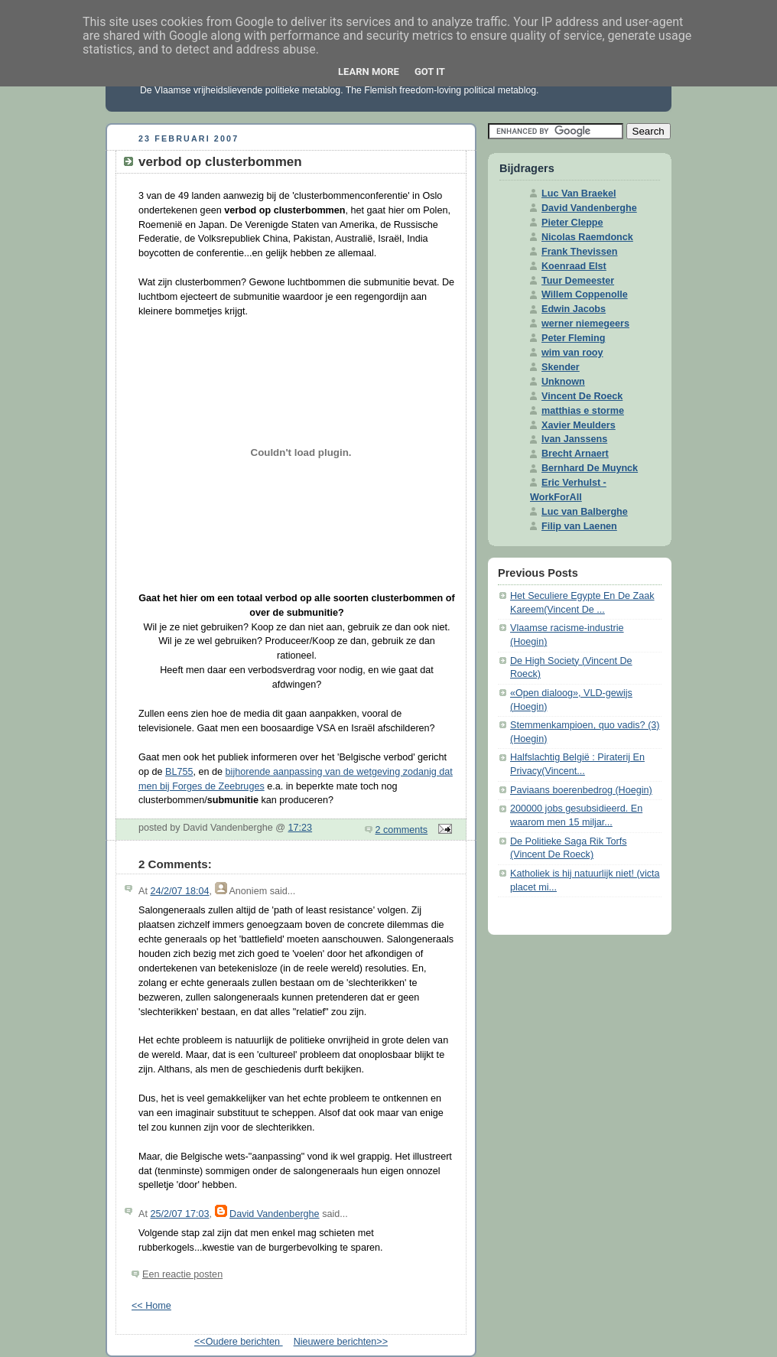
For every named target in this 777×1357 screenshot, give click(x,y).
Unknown (563, 381)
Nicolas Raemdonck (587, 237)
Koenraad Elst (573, 266)
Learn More (368, 71)
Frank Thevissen (579, 251)
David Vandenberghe (274, 1214)
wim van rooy (572, 352)
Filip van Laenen (579, 526)
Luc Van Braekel (578, 193)
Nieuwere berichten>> (341, 1341)
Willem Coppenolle (584, 294)
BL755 (179, 771)
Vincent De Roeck (582, 396)
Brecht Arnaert (575, 453)
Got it (430, 71)
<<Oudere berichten (238, 1341)
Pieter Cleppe (572, 222)
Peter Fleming (573, 338)
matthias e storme (582, 410)
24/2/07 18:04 (179, 891)
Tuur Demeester (577, 280)
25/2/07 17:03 (179, 1214)
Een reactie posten (182, 1274)
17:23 (300, 827)
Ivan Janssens (574, 439)
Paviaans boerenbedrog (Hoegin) (581, 790)
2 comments (401, 830)
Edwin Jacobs (573, 309)
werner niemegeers (585, 323)
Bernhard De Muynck (589, 468)
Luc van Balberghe (584, 511)
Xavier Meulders (578, 425)
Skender (560, 367)
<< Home (151, 1305)
